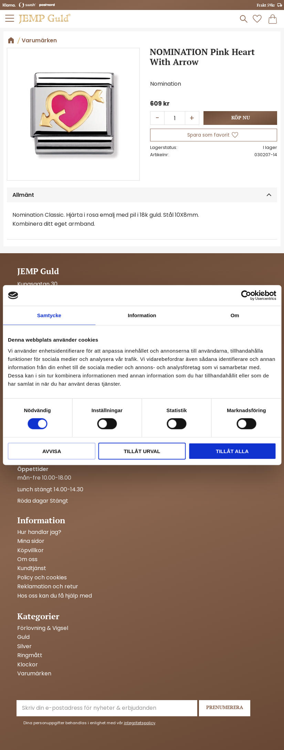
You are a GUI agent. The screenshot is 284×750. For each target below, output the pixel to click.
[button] (10, 18)
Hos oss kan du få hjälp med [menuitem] (54, 596)
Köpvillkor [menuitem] (30, 550)
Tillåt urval (142, 451)
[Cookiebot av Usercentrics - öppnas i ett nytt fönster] (246, 295)
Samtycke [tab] (49, 315)
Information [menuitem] (41, 520)
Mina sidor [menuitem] (30, 541)
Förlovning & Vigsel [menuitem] (42, 628)
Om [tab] (235, 315)
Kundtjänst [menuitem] (31, 568)
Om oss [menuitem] (27, 559)
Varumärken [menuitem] (34, 674)
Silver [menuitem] (24, 646)
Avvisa (51, 451)
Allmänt (23, 195)
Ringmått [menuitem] (29, 655)
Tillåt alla (232, 451)
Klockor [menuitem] (27, 665)
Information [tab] (142, 315)
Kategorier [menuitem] (38, 616)
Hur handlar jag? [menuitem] (39, 532)
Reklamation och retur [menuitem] (47, 586)
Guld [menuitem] (23, 637)
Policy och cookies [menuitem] (42, 578)
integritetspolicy (139, 723)
